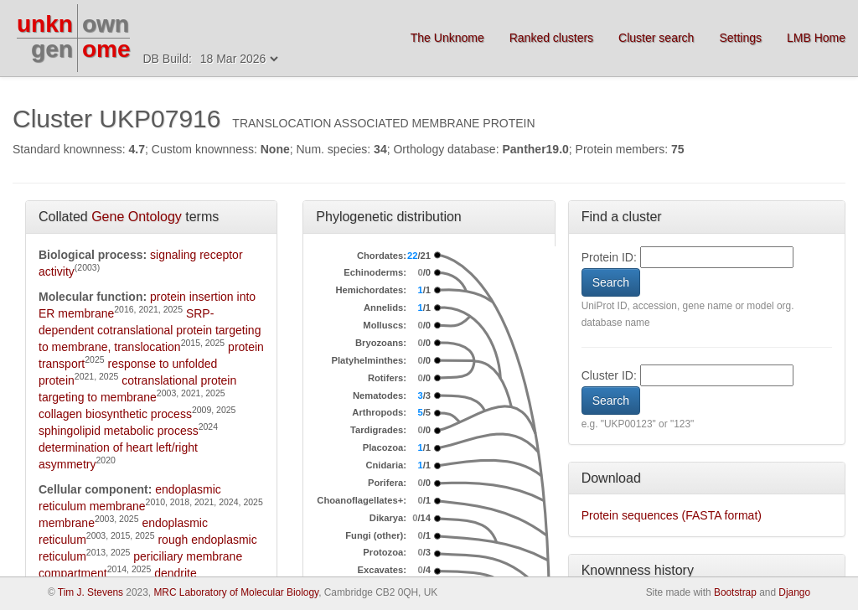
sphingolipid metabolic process (119, 430)
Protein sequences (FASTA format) (671, 515)
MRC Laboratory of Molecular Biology (235, 592)
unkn (45, 24)
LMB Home (816, 37)
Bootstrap (735, 592)
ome (106, 49)
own (105, 24)
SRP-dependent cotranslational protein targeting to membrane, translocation (150, 330)
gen (52, 49)
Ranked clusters (551, 37)
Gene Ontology (136, 216)
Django (794, 592)
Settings (740, 37)
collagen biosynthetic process (115, 414)
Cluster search (656, 37)
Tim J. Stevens (90, 592)
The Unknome (447, 37)
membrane (67, 523)
